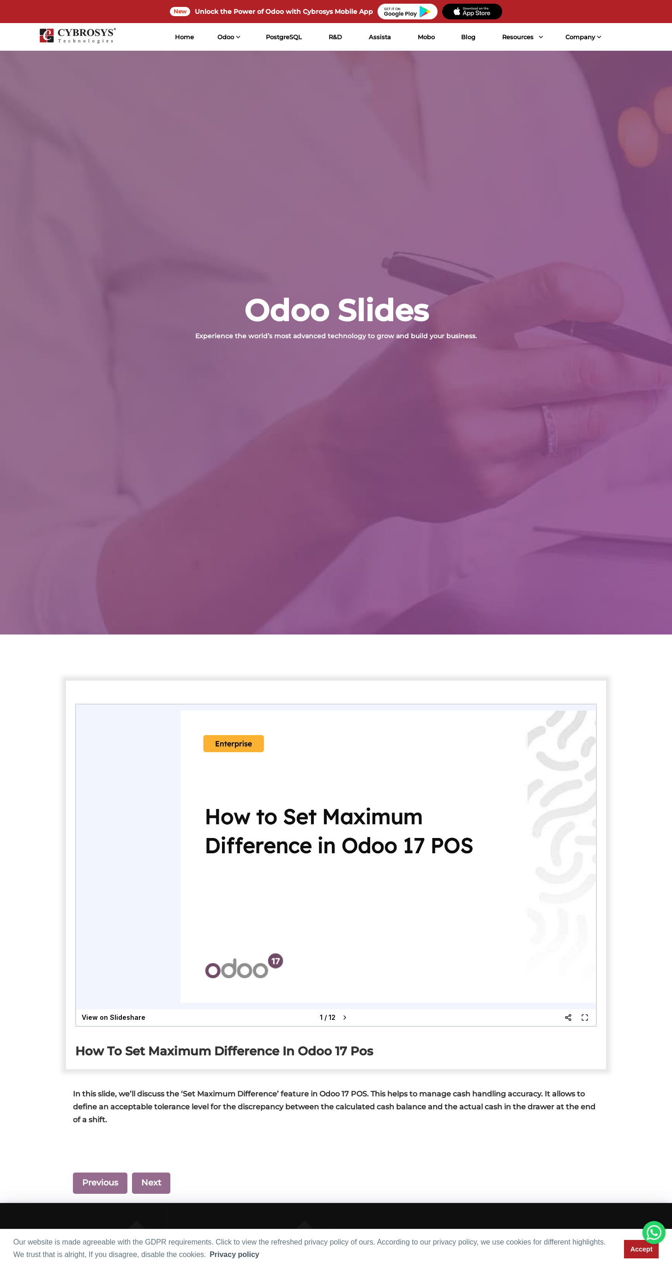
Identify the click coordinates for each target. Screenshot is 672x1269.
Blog (467, 37)
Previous (100, 1183)
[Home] (76, 37)
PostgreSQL (283, 37)
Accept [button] (641, 1249)
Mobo (424, 37)
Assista (379, 37)
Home (183, 37)
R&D (334, 37)
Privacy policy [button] (234, 1254)
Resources (517, 37)
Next (151, 1183)
